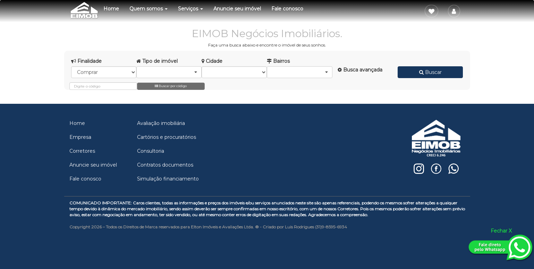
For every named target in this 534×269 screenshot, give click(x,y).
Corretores (82, 151)
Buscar (430, 72)
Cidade (212, 61)
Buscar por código (171, 86)
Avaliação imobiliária (161, 123)
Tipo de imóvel (157, 61)
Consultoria (150, 151)
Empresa (80, 137)
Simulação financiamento (168, 179)
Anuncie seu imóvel (237, 9)
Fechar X (501, 231)
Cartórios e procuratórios (166, 137)
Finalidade (86, 61)
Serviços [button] (190, 9)
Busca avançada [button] (360, 70)
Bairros (278, 61)
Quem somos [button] (148, 9)
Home (111, 9)
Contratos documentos (165, 165)
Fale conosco (287, 9)
